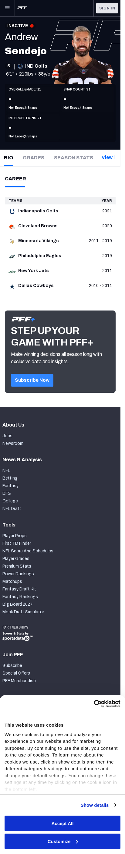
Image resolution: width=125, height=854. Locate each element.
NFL (6, 470)
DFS (6, 493)
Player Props (14, 535)
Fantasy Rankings (20, 596)
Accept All (63, 823)
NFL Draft (11, 508)
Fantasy (10, 486)
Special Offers (16, 673)
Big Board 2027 (17, 604)
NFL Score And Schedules (27, 551)
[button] (32, 387)
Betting (10, 478)
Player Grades (15, 558)
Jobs (7, 436)
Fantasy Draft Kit (19, 589)
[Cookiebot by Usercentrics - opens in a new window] (93, 704)
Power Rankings (18, 574)
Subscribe (12, 665)
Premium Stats (16, 566)
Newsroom (12, 443)
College (10, 501)
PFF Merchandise (19, 681)
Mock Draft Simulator (23, 612)
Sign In (107, 8)
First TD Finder (16, 543)
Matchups (12, 581)
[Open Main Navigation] (7, 8)
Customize (63, 841)
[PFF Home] (22, 8)
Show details (95, 805)
